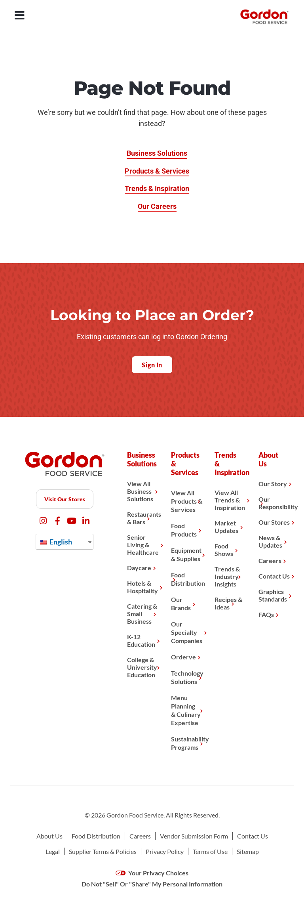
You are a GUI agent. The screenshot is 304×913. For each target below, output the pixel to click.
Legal (53, 851)
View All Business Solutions (140, 491)
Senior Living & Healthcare (143, 544)
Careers (269, 560)
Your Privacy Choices (152, 873)
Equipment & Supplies (186, 554)
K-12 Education (141, 640)
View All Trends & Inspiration (230, 500)
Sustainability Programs (187, 743)
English (56, 541)
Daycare (139, 567)
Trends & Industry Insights (227, 576)
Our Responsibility (274, 502)
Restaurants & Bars (143, 517)
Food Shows (224, 549)
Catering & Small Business (142, 613)
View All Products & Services (186, 501)
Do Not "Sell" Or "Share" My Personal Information (152, 884)
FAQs (266, 614)
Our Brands (181, 603)
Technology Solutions (187, 677)
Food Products (184, 530)
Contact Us (274, 576)
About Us (49, 836)
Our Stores (274, 522)
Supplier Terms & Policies (103, 851)
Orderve (183, 657)
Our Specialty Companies (186, 632)
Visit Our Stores (64, 499)
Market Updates (226, 526)
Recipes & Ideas (228, 603)
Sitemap (248, 851)
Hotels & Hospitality (142, 586)
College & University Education (142, 667)
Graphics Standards (272, 595)
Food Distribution (187, 579)
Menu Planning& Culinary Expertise (186, 710)
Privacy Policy (165, 851)
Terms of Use (210, 851)
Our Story (272, 483)
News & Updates (270, 541)
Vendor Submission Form (194, 836)
